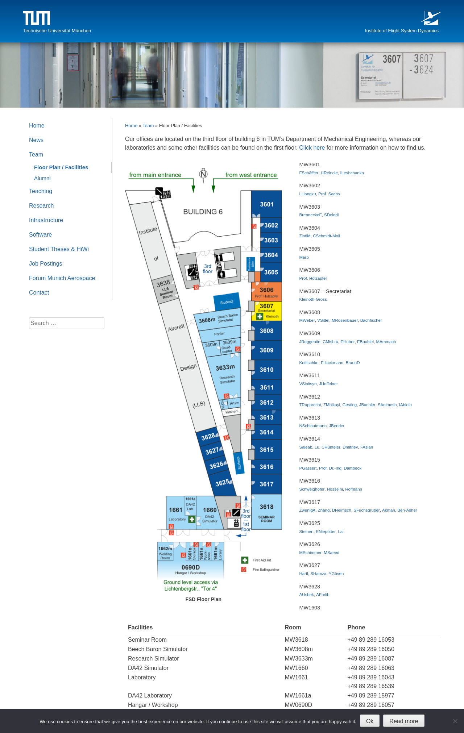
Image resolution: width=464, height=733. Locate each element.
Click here (312, 148)
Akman (388, 510)
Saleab (305, 447)
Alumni (42, 178)
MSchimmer (310, 552)
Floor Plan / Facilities (61, 167)
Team (148, 125)
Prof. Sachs (329, 194)
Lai (340, 531)
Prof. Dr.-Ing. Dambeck (340, 468)
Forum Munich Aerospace (62, 278)
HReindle (329, 173)
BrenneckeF (310, 215)
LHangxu (307, 194)
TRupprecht (310, 405)
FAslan (366, 447)
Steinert (306, 531)
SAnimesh (387, 405)
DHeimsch (341, 510)
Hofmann (353, 489)
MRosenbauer (345, 320)
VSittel (323, 320)
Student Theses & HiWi (59, 249)
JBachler (367, 405)
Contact (39, 293)
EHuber (347, 342)
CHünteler (331, 447)
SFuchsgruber (366, 510)
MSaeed (331, 552)
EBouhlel (365, 342)
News (36, 140)
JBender (336, 426)
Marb (304, 257)
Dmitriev (350, 447)
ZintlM (305, 236)
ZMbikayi (331, 405)
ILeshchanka (352, 173)
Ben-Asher (407, 510)
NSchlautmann (313, 426)
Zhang (324, 510)
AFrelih (322, 594)
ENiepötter (326, 531)
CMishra (330, 342)
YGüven (336, 573)
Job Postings (45, 264)
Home (131, 125)
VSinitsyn (308, 384)
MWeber (307, 320)
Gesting (350, 405)
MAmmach (386, 342)
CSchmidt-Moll (326, 236)
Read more (403, 721)
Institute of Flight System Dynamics (402, 30)
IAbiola (405, 405)
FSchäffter (309, 173)
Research (41, 206)
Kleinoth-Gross (313, 299)
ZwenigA (307, 510)
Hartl (303, 573)
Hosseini (335, 489)
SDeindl (331, 215)
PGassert (308, 468)
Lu (317, 447)
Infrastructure (46, 220)
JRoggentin (309, 342)
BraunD (353, 363)
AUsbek (306, 594)
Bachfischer (371, 320)
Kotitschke (309, 363)
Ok (369, 721)
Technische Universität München (57, 30)
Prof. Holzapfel (313, 278)
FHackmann (332, 363)
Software (40, 235)
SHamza (318, 573)
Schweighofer (312, 489)
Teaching (40, 191)
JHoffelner (328, 384)
